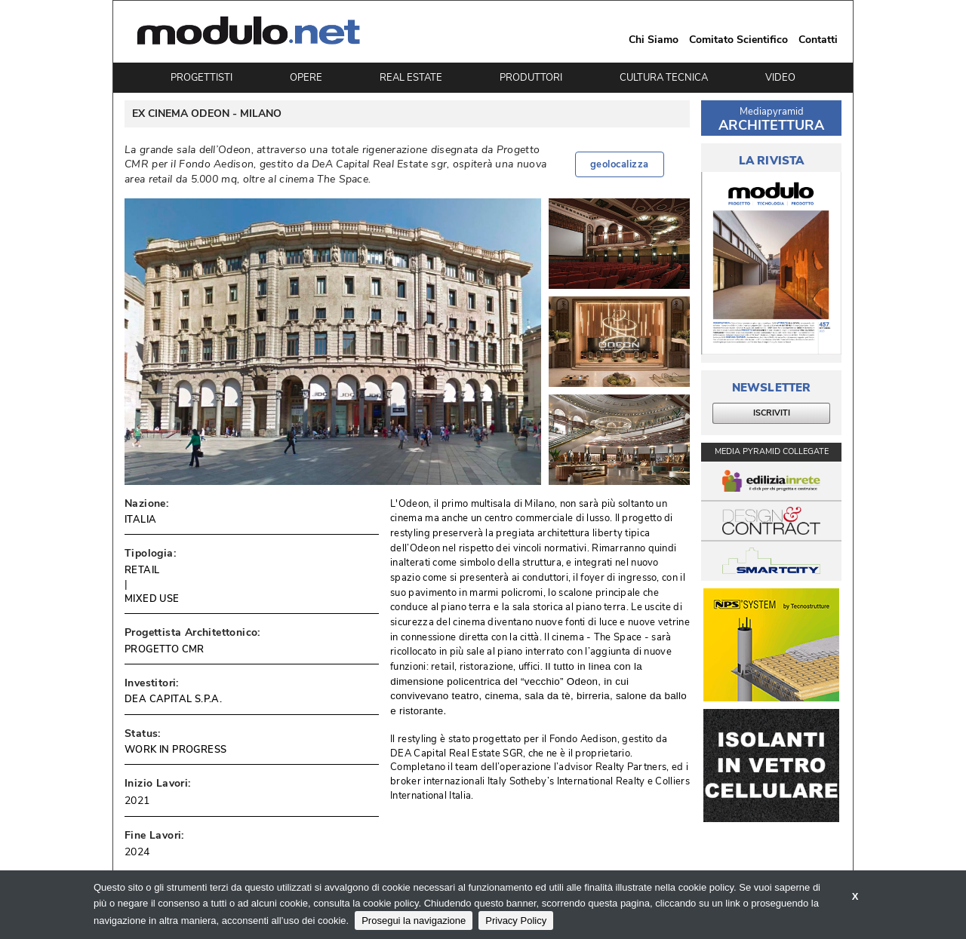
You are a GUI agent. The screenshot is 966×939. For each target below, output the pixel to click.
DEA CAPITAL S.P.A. (173, 699)
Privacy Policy (515, 920)
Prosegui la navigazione (413, 920)
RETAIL (142, 570)
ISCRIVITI (771, 413)
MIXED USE (152, 599)
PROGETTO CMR (165, 649)
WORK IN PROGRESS (175, 749)
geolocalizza (619, 164)
